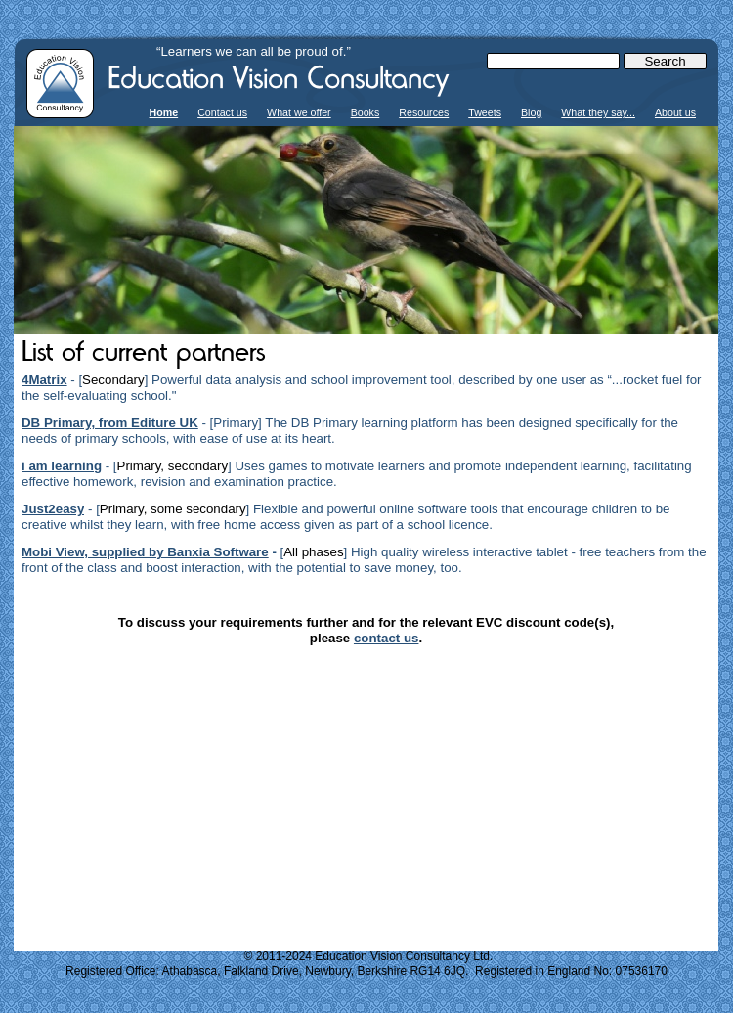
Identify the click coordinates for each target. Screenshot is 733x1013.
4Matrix (44, 380)
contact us (386, 638)
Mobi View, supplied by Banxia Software (145, 552)
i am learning (62, 466)
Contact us (222, 112)
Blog (531, 112)
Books (365, 112)
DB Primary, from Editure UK (110, 423)
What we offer (299, 112)
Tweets (484, 112)
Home (164, 112)
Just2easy (53, 509)
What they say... (598, 112)
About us (675, 112)
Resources (424, 112)
